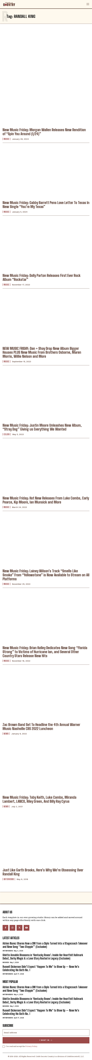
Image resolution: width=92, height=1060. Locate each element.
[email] (46, 1032)
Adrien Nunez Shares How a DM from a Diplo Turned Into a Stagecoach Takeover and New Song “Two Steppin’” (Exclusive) (45, 945)
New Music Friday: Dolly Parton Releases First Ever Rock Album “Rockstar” (41, 277)
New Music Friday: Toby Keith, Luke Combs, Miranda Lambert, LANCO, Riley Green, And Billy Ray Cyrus (39, 799)
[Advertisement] (46, 48)
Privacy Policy (31, 1046)
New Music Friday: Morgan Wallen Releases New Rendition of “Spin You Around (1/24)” (44, 132)
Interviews (9, 879)
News (6, 733)
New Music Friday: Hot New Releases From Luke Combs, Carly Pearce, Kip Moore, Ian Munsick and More (46, 500)
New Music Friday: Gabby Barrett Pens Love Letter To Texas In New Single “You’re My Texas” (46, 204)
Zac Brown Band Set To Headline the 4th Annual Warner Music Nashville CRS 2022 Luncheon (41, 726)
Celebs (7, 434)
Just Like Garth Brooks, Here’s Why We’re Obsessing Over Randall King (43, 872)
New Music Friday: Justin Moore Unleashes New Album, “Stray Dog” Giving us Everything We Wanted (42, 427)
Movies (6, 962)
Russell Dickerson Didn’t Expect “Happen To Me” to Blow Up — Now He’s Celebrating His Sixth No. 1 (41, 968)
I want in (46, 1040)
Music (6, 139)
